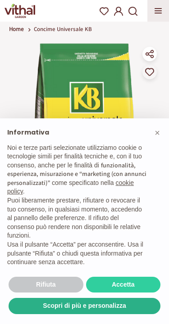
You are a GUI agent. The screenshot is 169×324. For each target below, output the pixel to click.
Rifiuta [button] (46, 284)
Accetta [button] (123, 284)
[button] (157, 133)
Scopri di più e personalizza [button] (84, 305)
